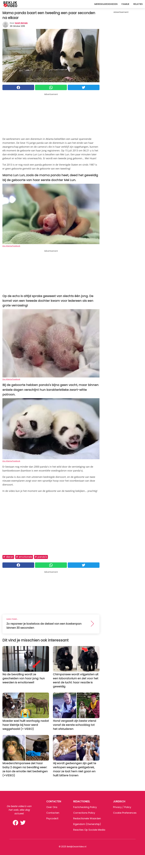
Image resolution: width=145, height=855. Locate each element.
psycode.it (52, 818)
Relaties (138, 4)
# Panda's (41, 557)
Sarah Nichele (21, 23)
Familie (125, 4)
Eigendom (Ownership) (87, 824)
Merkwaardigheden (105, 4)
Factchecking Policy (85, 807)
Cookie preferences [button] (125, 812)
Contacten (52, 812)
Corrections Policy (84, 812)
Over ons (51, 807)
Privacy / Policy (122, 807)
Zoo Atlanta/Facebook (11, 246)
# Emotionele (24, 557)
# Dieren (8, 557)
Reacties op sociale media (89, 829)
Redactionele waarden (87, 818)
